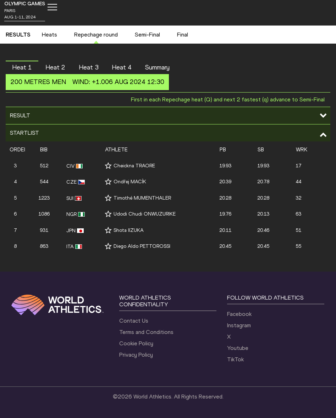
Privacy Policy (136, 354)
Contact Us (133, 320)
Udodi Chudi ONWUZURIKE (145, 214)
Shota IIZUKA (129, 230)
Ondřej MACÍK (130, 182)
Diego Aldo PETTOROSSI (142, 246)
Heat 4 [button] (122, 67)
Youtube (237, 348)
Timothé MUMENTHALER (142, 198)
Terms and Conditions (146, 332)
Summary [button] (157, 67)
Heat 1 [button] (22, 67)
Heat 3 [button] (89, 67)
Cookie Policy (136, 343)
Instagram (239, 325)
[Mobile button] (52, 7)
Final (182, 34)
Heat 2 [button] (55, 67)
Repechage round (96, 34)
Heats (49, 34)
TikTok (235, 359)
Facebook (239, 314)
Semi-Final (147, 34)
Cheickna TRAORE (134, 166)
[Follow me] (108, 165)
